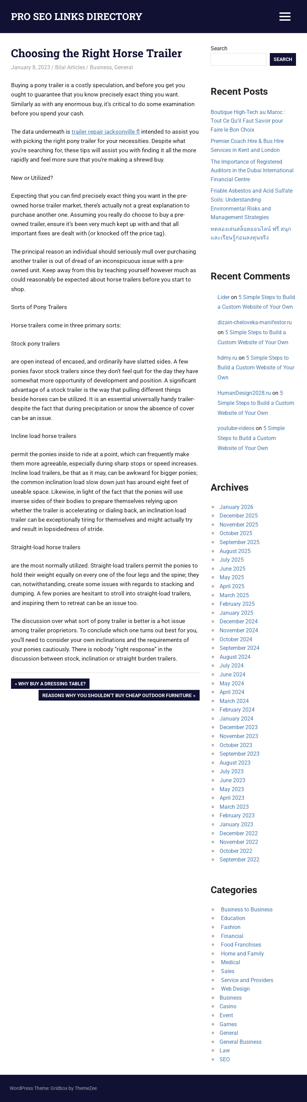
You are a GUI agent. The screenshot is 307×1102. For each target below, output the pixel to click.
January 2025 (236, 613)
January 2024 (236, 718)
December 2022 (239, 833)
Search (219, 48)
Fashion (230, 927)
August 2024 (235, 657)
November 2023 (239, 736)
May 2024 (232, 683)
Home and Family (242, 953)
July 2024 (232, 665)
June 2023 (232, 780)
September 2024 (240, 648)
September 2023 (240, 754)
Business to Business (246, 909)
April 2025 (232, 586)
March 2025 (234, 595)
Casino (228, 1006)
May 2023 (232, 789)
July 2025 (232, 560)
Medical (230, 962)
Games (228, 1024)
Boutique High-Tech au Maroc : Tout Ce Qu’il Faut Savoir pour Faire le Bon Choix (248, 121)
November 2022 (239, 842)
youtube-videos (236, 428)
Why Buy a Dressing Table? (52, 684)
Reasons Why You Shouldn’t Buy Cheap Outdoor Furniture (117, 696)
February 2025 (237, 604)
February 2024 (237, 709)
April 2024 (232, 692)
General (123, 67)
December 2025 (239, 515)
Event (226, 1015)
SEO (225, 1059)
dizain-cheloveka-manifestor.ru (255, 322)
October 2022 (236, 851)
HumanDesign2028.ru (244, 393)
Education (232, 918)
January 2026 (236, 507)
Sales (227, 971)
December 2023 (239, 727)
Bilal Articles (70, 67)
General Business (241, 1042)
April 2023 (232, 798)
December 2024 (239, 621)
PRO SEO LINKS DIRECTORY (76, 16)
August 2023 (235, 762)
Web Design (235, 989)
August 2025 (235, 551)
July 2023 (232, 771)
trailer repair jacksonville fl (106, 131)
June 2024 (232, 674)
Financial (231, 936)
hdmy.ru (227, 358)
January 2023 (236, 824)
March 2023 (234, 807)
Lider (224, 297)
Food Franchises (240, 944)
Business (101, 67)
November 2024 (239, 630)
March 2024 (234, 701)
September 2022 (240, 859)
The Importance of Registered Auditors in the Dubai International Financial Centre (252, 171)
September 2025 (240, 542)
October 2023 (236, 745)
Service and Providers (246, 980)
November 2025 (239, 524)
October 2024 (236, 639)
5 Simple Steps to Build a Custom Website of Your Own (256, 368)
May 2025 (232, 577)
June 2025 (232, 568)
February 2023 (237, 815)
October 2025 (236, 533)
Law (225, 1050)
